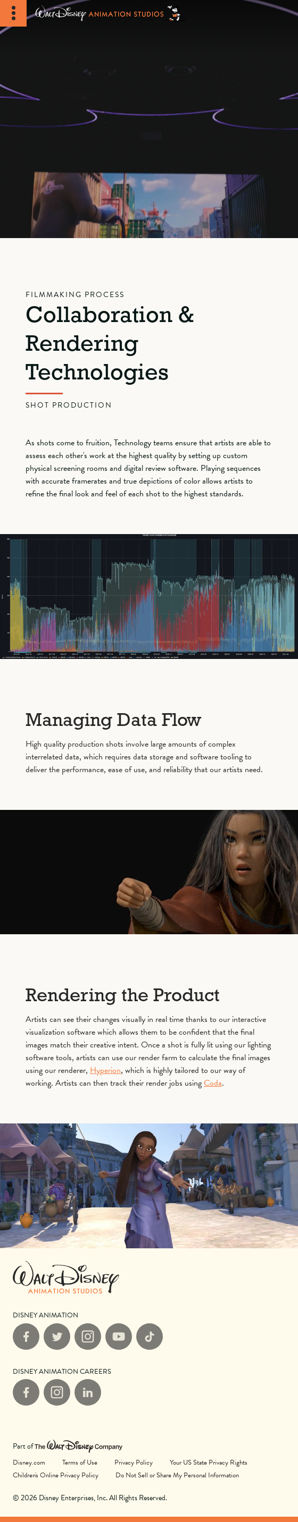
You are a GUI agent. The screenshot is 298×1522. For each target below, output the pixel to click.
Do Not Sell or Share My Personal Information (177, 1474)
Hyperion (105, 1070)
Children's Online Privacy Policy (55, 1475)
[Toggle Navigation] (13, 13)
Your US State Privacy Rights (208, 1462)
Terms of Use (79, 1462)
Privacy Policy (133, 1462)
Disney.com (29, 1462)
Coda (213, 1083)
